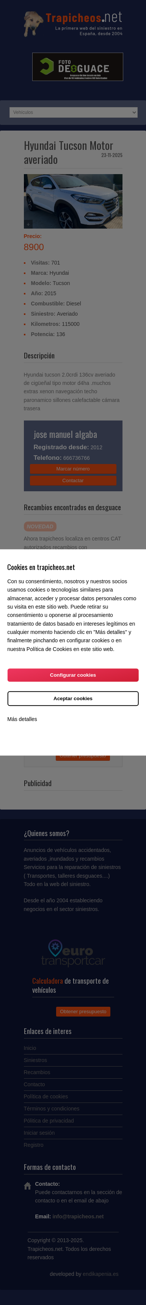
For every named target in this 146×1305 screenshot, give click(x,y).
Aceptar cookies (73, 699)
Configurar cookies (73, 675)
